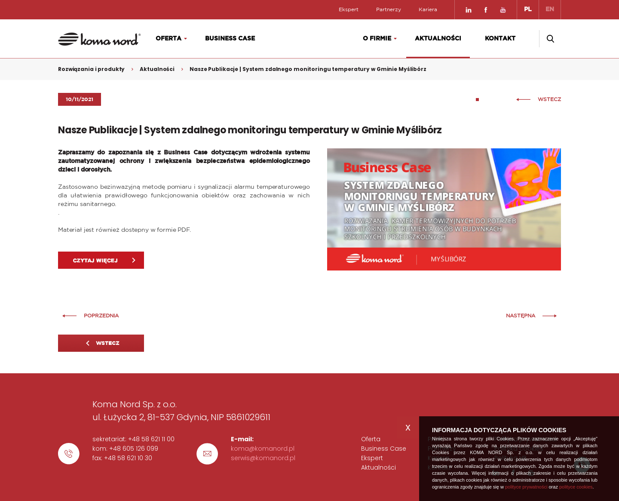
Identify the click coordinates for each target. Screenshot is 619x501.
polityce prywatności (526, 486)
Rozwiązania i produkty (91, 69)
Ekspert (349, 9)
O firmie (377, 39)
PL (528, 9)
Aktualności (438, 39)
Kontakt (500, 39)
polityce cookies (576, 486)
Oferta (168, 39)
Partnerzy (388, 9)
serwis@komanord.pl (263, 458)
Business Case (230, 39)
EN (549, 9)
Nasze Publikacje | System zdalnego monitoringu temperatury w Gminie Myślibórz (308, 69)
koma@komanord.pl (262, 448)
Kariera (428, 9)
